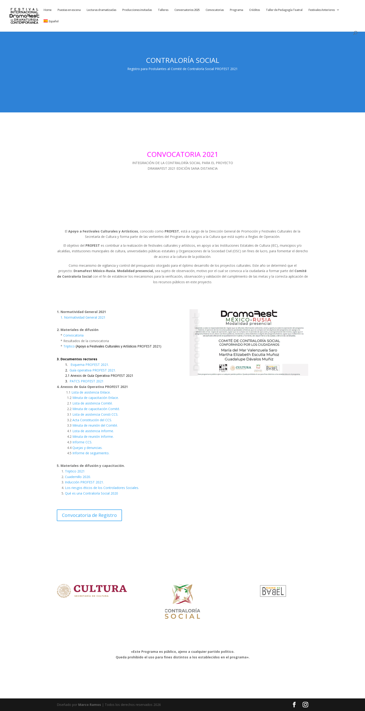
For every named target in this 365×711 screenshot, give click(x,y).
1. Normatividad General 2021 (83, 317)
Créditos (254, 10)
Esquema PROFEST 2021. (90, 364)
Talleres (163, 10)
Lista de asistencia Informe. (93, 431)
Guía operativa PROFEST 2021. (93, 370)
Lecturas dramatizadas (101, 10)
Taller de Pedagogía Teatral (284, 10)
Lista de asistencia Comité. (92, 403)
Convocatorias (215, 10)
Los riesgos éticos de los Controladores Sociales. (102, 487)
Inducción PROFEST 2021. (84, 482)
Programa (236, 10)
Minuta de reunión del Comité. (95, 425)
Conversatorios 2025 (186, 10)
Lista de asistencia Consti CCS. (95, 414)
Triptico (112, 346)
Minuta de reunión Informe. (93, 436)
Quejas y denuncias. (87, 447)
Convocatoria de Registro (89, 515)
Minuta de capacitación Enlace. (95, 397)
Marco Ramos (89, 704)
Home (47, 10)
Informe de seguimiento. (90, 453)
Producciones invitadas (137, 10)
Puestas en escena (69, 10)
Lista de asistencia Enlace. (91, 392)
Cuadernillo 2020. (77, 477)
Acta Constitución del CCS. (92, 420)
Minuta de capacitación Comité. (96, 409)
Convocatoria (73, 335)
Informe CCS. (82, 442)
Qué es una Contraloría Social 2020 (91, 493)
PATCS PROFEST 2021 (87, 381)
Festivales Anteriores (321, 10)
